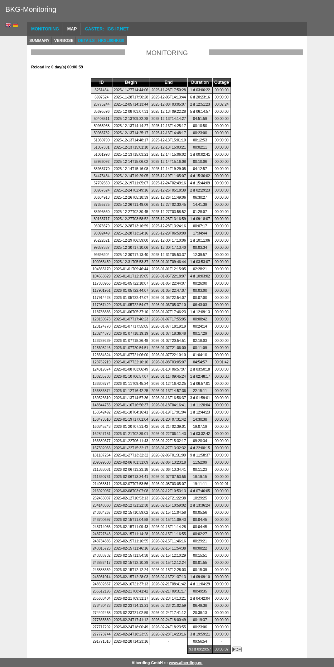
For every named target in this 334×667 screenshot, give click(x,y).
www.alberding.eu (186, 663)
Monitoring (45, 29)
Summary (39, 40)
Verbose (63, 40)
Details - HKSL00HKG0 (101, 40)
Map (72, 29)
